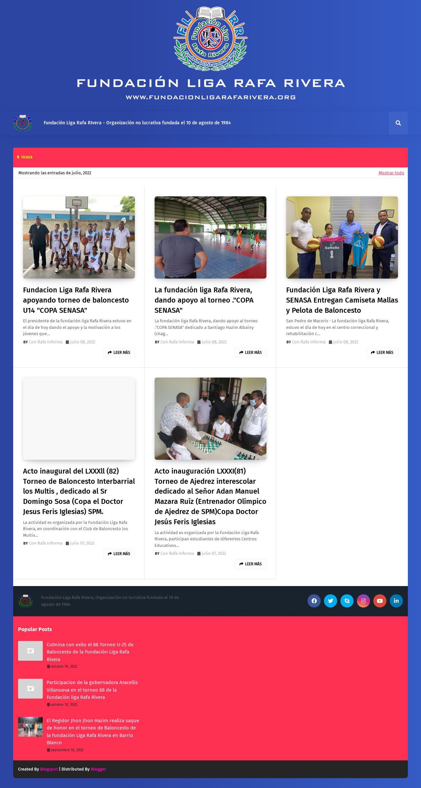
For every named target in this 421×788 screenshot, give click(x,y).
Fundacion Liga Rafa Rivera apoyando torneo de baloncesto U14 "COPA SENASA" (76, 300)
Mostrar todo (391, 172)
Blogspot (49, 769)
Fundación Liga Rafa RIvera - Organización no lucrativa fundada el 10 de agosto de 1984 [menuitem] (137, 123)
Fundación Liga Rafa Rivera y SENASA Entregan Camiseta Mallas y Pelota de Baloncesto (342, 300)
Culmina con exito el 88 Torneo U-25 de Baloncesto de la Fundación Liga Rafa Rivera (90, 652)
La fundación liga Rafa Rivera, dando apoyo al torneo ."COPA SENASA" (204, 300)
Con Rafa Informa (45, 341)
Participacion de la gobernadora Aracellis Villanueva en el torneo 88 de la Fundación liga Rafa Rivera (92, 689)
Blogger (98, 769)
